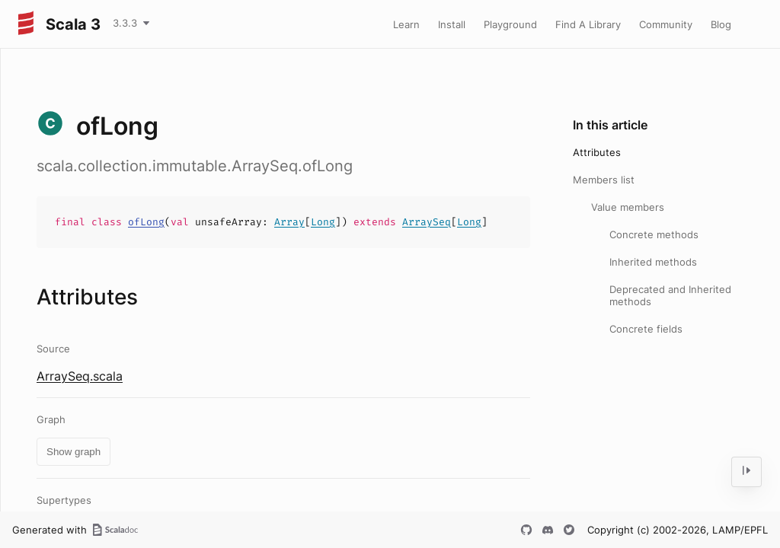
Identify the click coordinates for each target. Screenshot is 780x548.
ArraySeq (426, 221)
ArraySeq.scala (80, 376)
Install (451, 24)
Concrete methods (653, 234)
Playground (510, 24)
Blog (721, 24)
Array (289, 221)
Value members (627, 207)
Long (323, 221)
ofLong (146, 221)
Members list (604, 180)
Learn (406, 24)
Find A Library (588, 24)
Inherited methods (653, 262)
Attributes (597, 152)
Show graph (73, 451)
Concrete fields (645, 329)
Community (665, 24)
